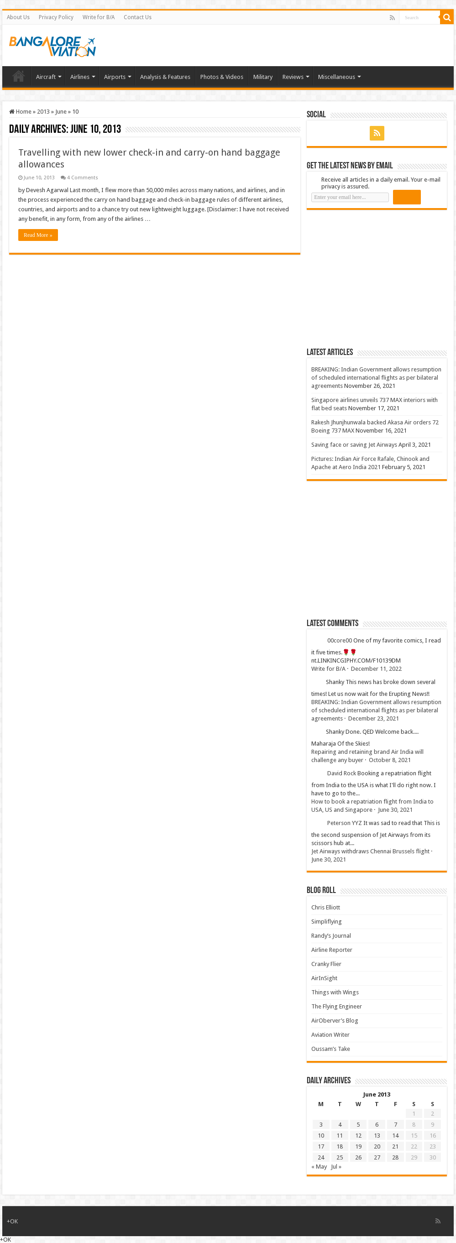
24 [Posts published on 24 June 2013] (321, 1157)
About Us (18, 17)
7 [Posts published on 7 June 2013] (395, 1124)
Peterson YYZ (344, 823)
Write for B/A (99, 17)
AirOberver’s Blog (334, 1020)
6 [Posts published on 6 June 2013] (376, 1124)
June (61, 111)
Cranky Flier (326, 964)
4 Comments (82, 178)
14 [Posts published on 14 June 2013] (395, 1135)
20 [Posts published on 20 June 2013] (377, 1146)
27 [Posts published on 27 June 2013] (377, 1157)
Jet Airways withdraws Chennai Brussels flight (370, 851)
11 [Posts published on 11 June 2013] (339, 1135)
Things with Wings (335, 992)
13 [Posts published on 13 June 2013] (377, 1135)
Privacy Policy (56, 17)
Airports (115, 76)
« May (319, 1166)
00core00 (339, 640)
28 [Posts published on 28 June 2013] (395, 1157)
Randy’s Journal (331, 935)
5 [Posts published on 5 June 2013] (358, 1124)
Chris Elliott (325, 907)
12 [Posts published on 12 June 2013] (358, 1135)
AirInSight (324, 978)
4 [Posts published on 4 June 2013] (339, 1124)
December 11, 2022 (376, 668)
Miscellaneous (336, 76)
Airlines (79, 76)
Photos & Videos (221, 76)
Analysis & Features (165, 76)
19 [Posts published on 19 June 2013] (358, 1146)
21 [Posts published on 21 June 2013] (395, 1146)
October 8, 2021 (390, 760)
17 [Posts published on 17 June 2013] (321, 1146)
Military (263, 76)
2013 (43, 111)
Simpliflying (326, 921)
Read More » (38, 235)
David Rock (341, 773)
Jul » (336, 1166)
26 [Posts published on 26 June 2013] (358, 1157)
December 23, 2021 (373, 718)
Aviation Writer (330, 1034)
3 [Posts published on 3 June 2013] (321, 1124)
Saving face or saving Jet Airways (354, 444)
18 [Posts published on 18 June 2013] (339, 1146)
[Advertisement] (375, 278)
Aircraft (46, 76)
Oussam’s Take (330, 1048)
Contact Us (138, 17)
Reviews (293, 76)
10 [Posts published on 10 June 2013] (321, 1135)
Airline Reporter (331, 949)
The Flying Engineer (336, 1006)
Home (19, 75)
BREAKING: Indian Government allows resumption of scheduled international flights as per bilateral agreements (376, 377)
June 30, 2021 (395, 809)
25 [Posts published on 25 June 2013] (339, 1157)
